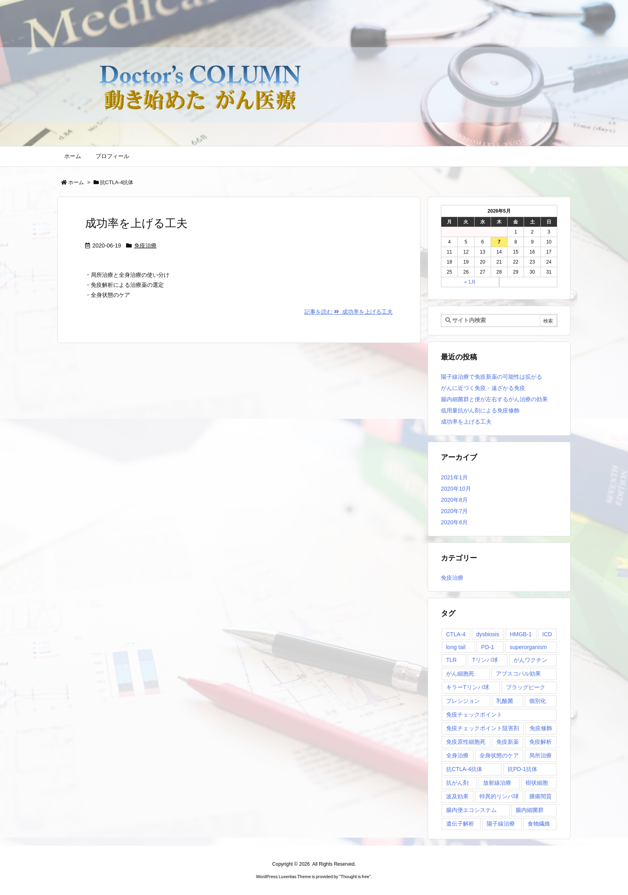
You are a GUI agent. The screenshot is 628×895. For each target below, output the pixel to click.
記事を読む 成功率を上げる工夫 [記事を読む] (348, 311)
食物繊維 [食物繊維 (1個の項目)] (539, 823)
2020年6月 (454, 522)
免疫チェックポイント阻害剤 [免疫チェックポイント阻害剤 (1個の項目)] (482, 728)
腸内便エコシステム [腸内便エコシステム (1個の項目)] (471, 810)
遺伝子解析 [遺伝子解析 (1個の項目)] (460, 823)
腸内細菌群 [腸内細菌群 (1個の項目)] (530, 810)
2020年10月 (456, 488)
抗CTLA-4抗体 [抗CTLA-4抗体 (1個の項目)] (464, 769)
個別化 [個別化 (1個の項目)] (537, 701)
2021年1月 (454, 477)
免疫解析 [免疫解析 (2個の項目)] (540, 742)
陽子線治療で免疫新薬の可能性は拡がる (491, 376)
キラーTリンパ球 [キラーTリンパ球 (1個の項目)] (467, 687)
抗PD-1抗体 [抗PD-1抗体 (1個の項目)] (522, 769)
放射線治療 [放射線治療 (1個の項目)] (497, 782)
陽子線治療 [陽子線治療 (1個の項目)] (501, 823)
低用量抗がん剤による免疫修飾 (480, 410)
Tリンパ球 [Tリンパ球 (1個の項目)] (485, 660)
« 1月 (470, 282)
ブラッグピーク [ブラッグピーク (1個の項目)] (525, 687)
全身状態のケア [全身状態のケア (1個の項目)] (499, 755)
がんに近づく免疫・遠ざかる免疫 (483, 388)
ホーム (76, 182)
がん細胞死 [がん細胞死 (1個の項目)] (460, 673)
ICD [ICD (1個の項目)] (547, 634)
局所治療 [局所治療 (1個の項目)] (540, 755)
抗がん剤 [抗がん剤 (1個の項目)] (457, 782)
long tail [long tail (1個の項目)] (455, 647)
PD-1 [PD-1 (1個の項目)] (487, 647)
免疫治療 (145, 245)
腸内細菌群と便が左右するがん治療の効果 (494, 399)
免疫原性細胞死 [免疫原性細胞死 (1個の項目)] (465, 742)
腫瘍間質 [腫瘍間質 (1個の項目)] (540, 796)
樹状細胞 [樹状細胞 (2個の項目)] (537, 782)
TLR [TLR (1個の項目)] (451, 660)
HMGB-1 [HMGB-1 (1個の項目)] (521, 634)
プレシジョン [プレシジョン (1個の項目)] (463, 701)
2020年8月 (454, 500)
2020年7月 (454, 511)
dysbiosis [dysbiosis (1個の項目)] (488, 634)
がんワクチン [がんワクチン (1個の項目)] (530, 660)
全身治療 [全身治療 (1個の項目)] (457, 755)
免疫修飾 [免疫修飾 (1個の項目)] (541, 728)
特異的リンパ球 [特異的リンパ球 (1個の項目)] (499, 796)
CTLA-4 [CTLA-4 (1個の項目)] (455, 634)
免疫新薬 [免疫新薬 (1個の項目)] (507, 742)
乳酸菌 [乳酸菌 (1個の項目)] (504, 701)
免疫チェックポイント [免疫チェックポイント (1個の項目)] (474, 714)
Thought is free (355, 876)
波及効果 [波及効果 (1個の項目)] (457, 796)
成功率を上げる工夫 (136, 223)
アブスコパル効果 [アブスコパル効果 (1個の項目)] (518, 673)
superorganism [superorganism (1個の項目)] (528, 647)
